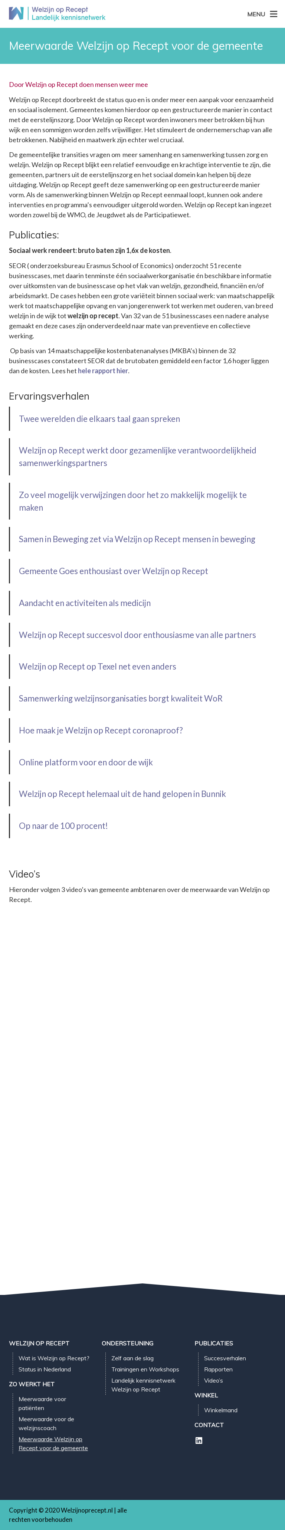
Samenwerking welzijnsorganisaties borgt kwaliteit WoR (121, 698)
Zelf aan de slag (132, 1358)
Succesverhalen (225, 1358)
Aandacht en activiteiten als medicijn (85, 603)
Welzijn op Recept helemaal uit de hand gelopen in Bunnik (122, 794)
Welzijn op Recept (39, 1343)
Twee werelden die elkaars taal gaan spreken (99, 419)
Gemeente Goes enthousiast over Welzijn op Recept (113, 571)
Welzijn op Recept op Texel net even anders (97, 666)
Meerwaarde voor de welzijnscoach (46, 1423)
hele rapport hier (103, 371)
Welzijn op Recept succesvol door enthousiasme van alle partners (137, 635)
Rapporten (218, 1369)
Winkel (206, 1395)
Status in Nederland (45, 1369)
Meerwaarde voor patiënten (42, 1403)
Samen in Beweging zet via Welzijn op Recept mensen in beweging (137, 539)
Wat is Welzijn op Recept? (54, 1358)
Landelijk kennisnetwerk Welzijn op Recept (143, 1385)
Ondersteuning (127, 1343)
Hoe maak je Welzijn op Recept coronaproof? (101, 730)
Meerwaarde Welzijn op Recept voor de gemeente (53, 1443)
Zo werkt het (32, 1384)
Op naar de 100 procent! (63, 826)
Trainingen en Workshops (145, 1369)
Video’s (213, 1380)
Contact (209, 1425)
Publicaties (213, 1343)
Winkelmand (221, 1410)
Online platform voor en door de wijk (86, 762)
